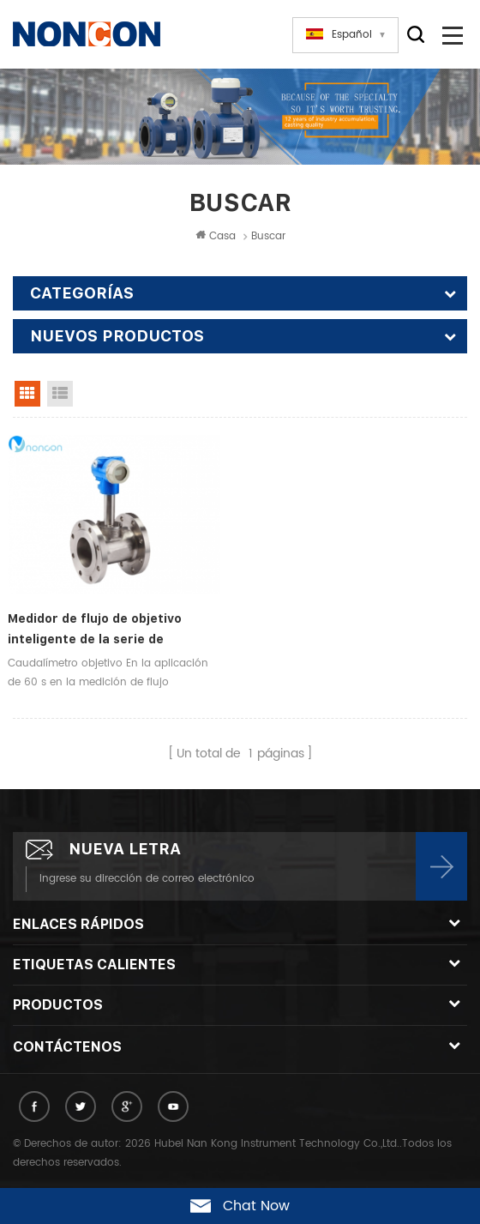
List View (60, 394)
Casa (215, 236)
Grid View (27, 394)
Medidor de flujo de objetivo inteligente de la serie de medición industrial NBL (95, 630)
